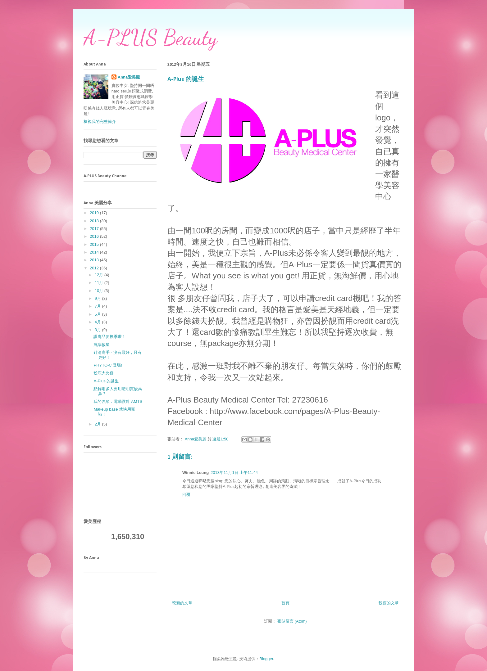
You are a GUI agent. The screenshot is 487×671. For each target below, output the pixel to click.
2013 (95, 260)
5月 (98, 314)
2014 (95, 252)
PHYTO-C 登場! (107, 365)
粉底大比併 (103, 373)
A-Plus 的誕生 (106, 381)
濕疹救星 (101, 344)
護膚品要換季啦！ (109, 336)
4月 (98, 322)
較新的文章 (182, 603)
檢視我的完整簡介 (100, 121)
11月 (99, 282)
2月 (98, 424)
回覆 (186, 494)
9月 (98, 298)
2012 (95, 268)
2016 (95, 236)
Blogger (266, 658)
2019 (95, 212)
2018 (95, 220)
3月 (98, 329)
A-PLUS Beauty (150, 38)
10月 (99, 290)
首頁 (285, 603)
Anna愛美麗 (129, 77)
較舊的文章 (389, 603)
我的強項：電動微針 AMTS (117, 401)
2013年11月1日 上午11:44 (234, 472)
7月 (98, 306)
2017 (95, 228)
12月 (99, 274)
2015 (95, 244)
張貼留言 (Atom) (292, 621)
